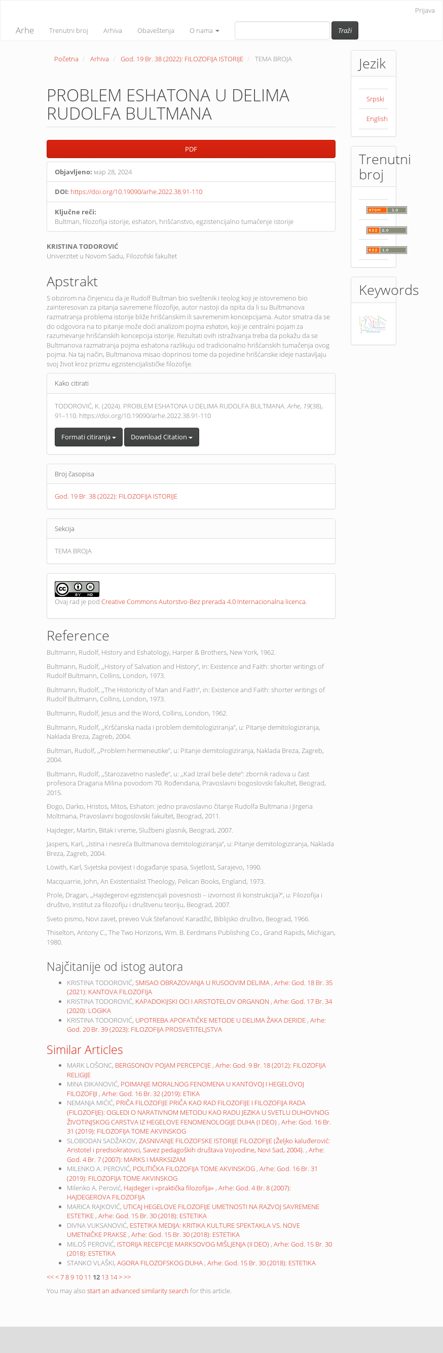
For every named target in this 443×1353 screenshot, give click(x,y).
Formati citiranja (88, 436)
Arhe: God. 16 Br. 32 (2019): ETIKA (151, 1093)
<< (50, 1277)
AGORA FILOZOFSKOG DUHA (160, 1262)
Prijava (425, 10)
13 (104, 1277)
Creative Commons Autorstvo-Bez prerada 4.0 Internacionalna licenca (203, 601)
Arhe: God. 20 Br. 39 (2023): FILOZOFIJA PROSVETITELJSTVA (196, 1025)
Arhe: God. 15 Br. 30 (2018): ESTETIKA (152, 1215)
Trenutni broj (68, 30)
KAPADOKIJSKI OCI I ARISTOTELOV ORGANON (203, 1001)
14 (113, 1277)
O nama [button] (204, 30)
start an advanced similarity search (138, 1290)
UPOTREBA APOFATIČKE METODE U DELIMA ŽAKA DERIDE (221, 1020)
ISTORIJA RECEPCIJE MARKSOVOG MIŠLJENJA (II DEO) (194, 1244)
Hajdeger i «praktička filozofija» (169, 1187)
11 (87, 1277)
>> (127, 1277)
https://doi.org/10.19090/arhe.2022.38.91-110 (136, 191)
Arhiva (112, 30)
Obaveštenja (155, 30)
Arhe (25, 30)
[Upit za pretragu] (282, 30)
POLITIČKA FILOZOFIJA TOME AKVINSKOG (194, 1168)
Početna (66, 58)
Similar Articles (85, 1049)
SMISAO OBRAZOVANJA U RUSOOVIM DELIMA (203, 982)
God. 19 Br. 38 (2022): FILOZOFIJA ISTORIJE (182, 58)
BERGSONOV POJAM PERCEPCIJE (163, 1065)
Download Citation (162, 436)
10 (79, 1277)
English (377, 118)
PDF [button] (191, 149)
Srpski (375, 98)
